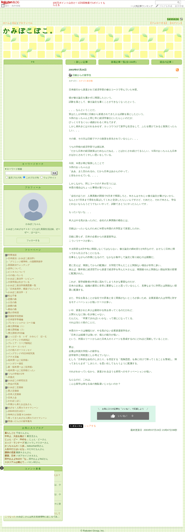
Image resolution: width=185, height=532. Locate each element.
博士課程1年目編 (16, 333)
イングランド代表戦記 (19, 340)
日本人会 (12, 397)
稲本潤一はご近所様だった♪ (21, 370)
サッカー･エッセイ (17, 346)
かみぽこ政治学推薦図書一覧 (22, 285)
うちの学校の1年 (16, 374)
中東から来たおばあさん (20, 404)
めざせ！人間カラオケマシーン (23, 407)
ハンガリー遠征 (15, 363)
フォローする (33, 240)
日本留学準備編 (15, 319)
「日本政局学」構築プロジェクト (24, 289)
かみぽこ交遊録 (15, 387)
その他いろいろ (15, 275)
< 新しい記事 (81, 62)
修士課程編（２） (16, 329)
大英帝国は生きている (19, 282)
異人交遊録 (13, 390)
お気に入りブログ (33, 428)
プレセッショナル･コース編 (21, 322)
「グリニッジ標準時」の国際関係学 (25, 261)
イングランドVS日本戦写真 (21, 353)
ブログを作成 (165, 6)
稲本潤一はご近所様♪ (18, 360)
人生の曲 (12, 302)
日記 (14, 23)
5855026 (173, 19)
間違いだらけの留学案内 (20, 421)
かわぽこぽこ (14, 401)
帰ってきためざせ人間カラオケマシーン (27, 418)
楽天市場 (179, 6)
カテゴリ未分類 (86, 81)
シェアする (90, 425)
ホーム (6, 23)
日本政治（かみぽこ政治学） (22, 258)
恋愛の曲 (12, 299)
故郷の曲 (12, 306)
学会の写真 (13, 384)
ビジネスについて (16, 272)
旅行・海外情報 (12, 6)
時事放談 (12, 255)
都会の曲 (12, 309)
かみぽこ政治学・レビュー (21, 278)
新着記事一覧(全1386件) (123, 62)
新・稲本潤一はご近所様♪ (20, 367)
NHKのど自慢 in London (19, 414)
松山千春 (12, 295)
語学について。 (15, 268)
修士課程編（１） (16, 326)
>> (142, 6)
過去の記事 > (166, 62)
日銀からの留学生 (81, 75)
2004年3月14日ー (16, 411)
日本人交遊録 (14, 394)
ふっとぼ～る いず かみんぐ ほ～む (27, 336)
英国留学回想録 (15, 316)
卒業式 (11, 377)
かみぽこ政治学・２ (17, 292)
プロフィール (25, 23)
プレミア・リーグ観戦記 (20, 343)
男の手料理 (13, 312)
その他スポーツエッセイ (20, 350)
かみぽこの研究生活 (17, 380)
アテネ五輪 (13, 357)
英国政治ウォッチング (19, 265)
